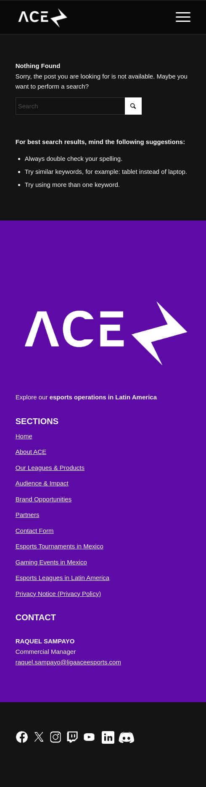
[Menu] (178, 17)
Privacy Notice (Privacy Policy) (58, 593)
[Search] (79, 106)
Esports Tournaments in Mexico (59, 546)
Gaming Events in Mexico (51, 562)
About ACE (31, 451)
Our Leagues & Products (50, 467)
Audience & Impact (42, 483)
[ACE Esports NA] (86, 17)
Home (24, 436)
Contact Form (35, 530)
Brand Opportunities (43, 499)
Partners (28, 514)
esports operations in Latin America (103, 397)
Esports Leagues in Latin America (62, 577)
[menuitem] (178, 17)
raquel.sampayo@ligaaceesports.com (68, 662)
